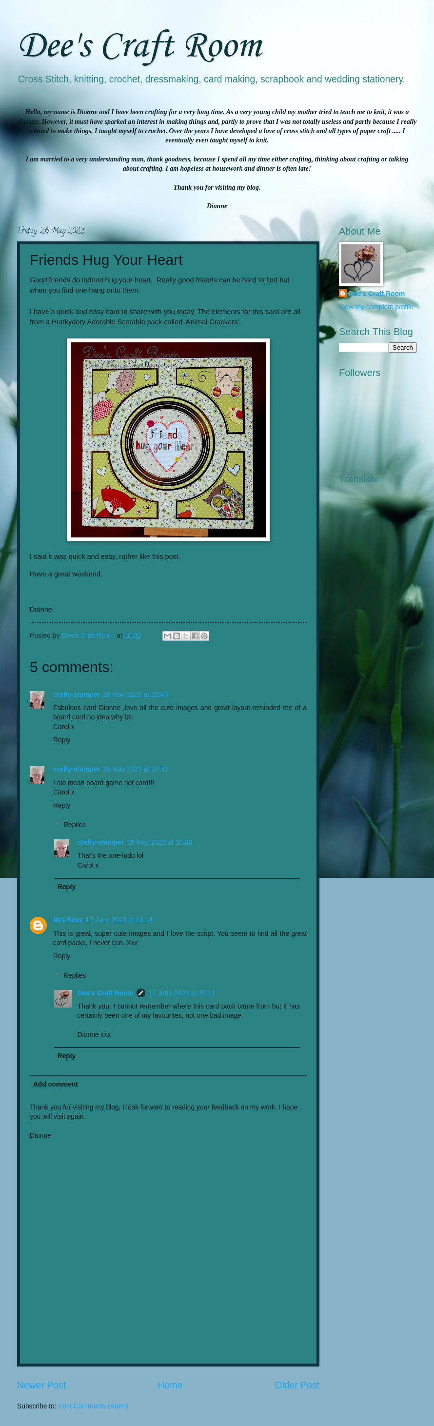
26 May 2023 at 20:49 (135, 694)
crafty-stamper (76, 694)
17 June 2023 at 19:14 (119, 920)
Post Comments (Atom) (93, 1406)
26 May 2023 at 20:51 (135, 769)
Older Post (297, 1385)
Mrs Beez (68, 920)
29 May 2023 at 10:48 (159, 842)
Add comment (55, 1084)
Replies (74, 825)
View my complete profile (376, 307)
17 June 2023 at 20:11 (181, 993)
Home (170, 1385)
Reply (61, 740)
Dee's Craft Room (139, 46)
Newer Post (41, 1385)
